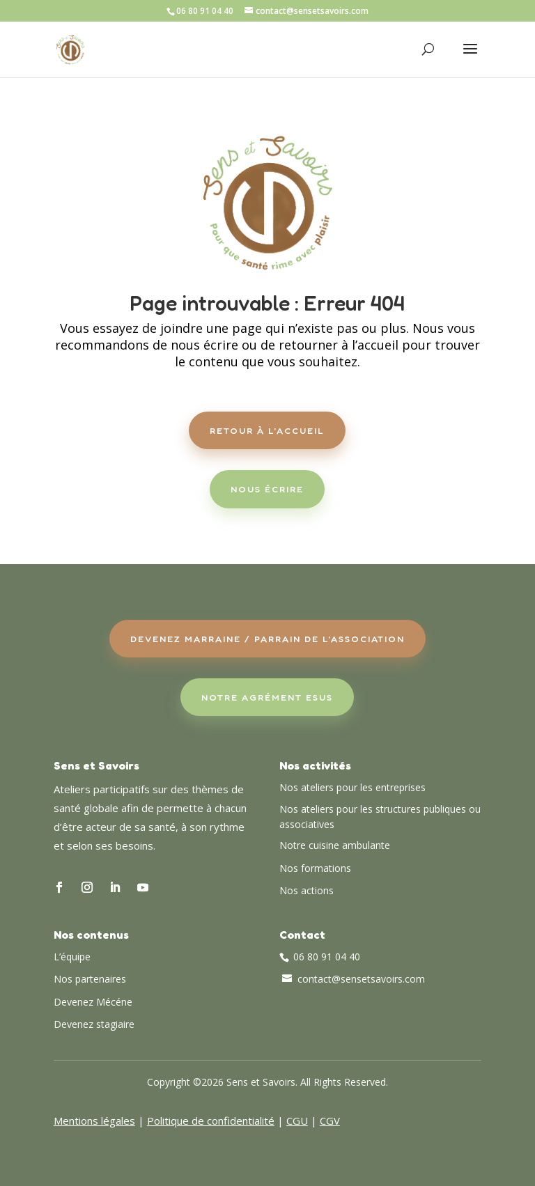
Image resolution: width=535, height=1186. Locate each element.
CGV (330, 1121)
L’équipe (72, 956)
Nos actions (306, 890)
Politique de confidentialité (210, 1121)
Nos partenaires (90, 978)
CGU (297, 1121)
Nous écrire (267, 488)
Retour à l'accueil (267, 430)
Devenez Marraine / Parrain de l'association (267, 638)
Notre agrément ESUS (267, 697)
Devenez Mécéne (93, 1001)
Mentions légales (94, 1121)
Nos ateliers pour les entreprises (352, 787)
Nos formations (315, 868)
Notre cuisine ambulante (334, 845)
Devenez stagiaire (94, 1024)
